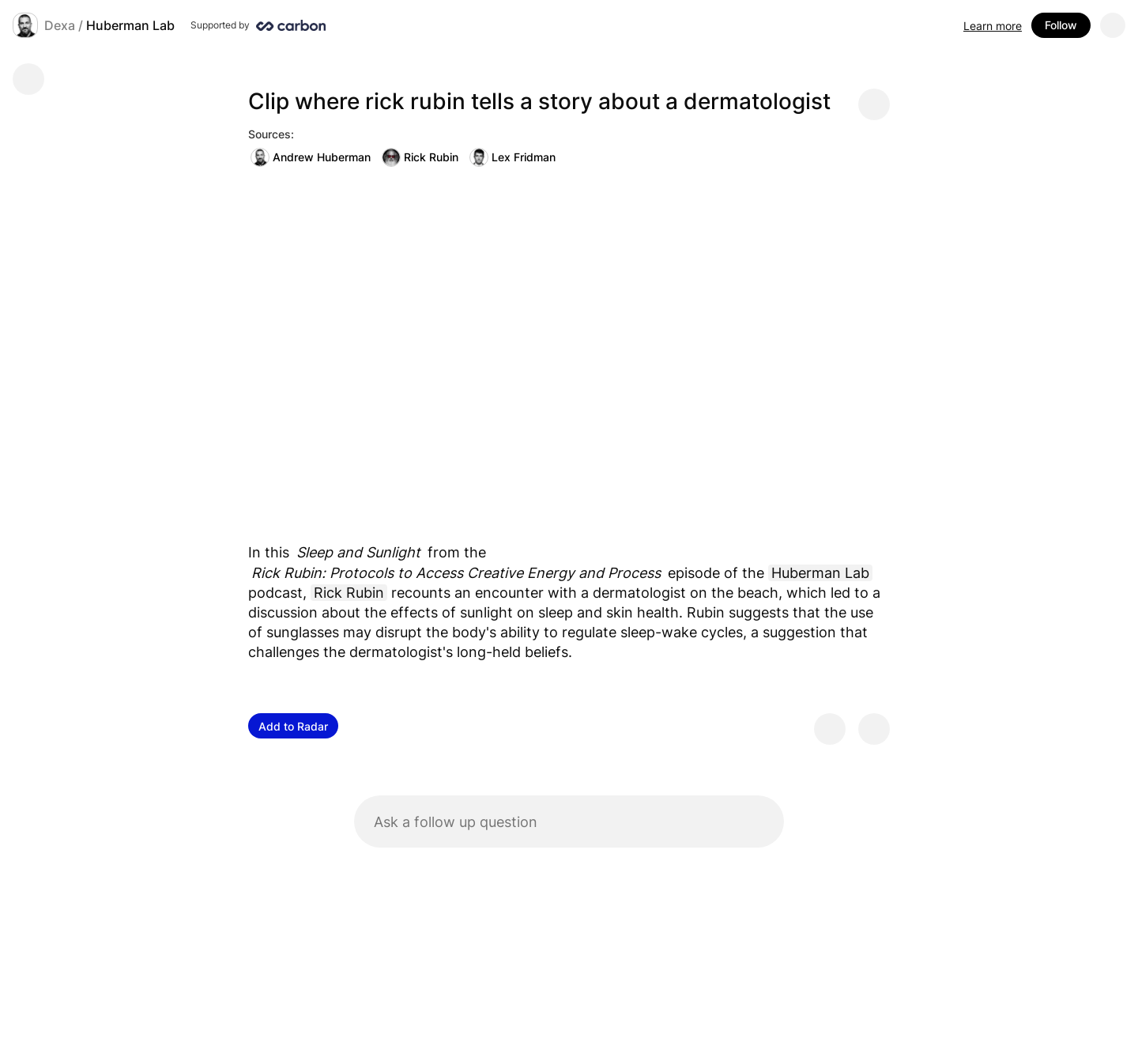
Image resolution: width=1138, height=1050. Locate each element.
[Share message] (874, 104)
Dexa (59, 25)
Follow (1061, 25)
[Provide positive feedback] (830, 729)
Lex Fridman (512, 157)
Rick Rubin (420, 157)
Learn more (992, 25)
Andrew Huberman (311, 157)
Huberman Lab (130, 25)
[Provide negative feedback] (874, 729)
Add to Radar (293, 726)
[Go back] (28, 79)
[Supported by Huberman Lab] (258, 25)
